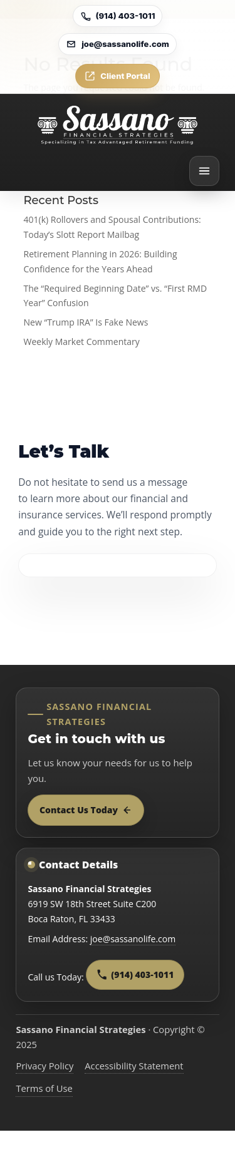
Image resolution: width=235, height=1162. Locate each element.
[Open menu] (204, 171)
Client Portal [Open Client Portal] (117, 76)
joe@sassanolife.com (132, 939)
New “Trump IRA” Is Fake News (86, 322)
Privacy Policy (44, 1065)
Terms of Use (44, 1088)
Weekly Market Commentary (82, 341)
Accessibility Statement (134, 1065)
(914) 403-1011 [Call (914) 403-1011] (117, 16)
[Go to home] (117, 125)
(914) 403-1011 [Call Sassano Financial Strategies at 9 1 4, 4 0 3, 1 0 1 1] (135, 974)
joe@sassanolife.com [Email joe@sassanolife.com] (117, 44)
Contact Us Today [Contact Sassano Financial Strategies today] (85, 810)
